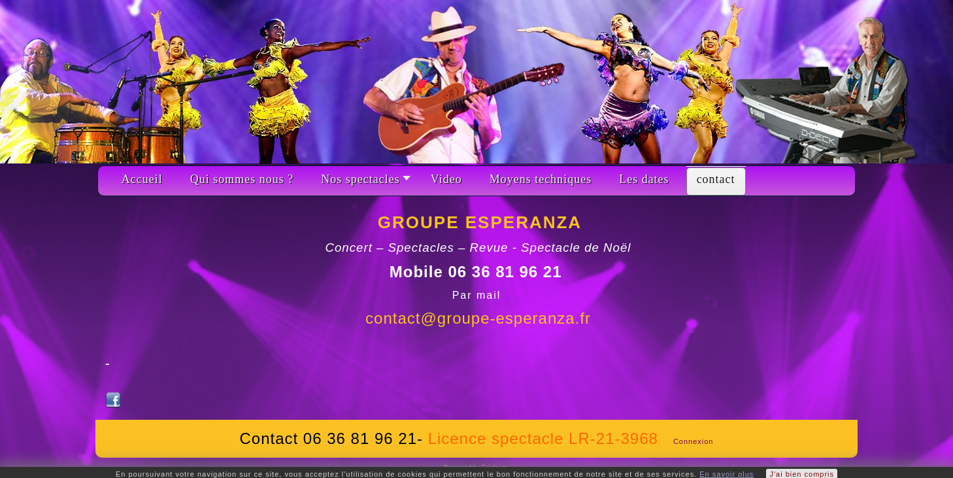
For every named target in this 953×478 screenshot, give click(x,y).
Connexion (693, 441)
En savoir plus (726, 474)
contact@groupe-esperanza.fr (478, 318)
